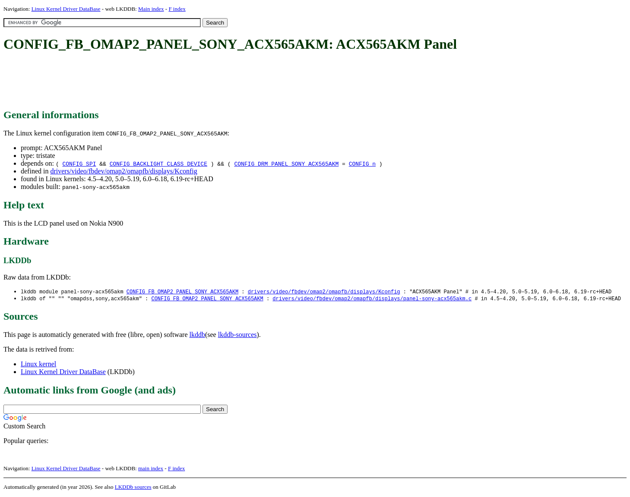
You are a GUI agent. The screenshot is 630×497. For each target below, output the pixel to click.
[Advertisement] (160, 81)
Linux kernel (38, 364)
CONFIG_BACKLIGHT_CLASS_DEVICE (158, 163)
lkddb (197, 335)
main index (150, 469)
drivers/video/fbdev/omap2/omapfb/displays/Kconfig (123, 171)
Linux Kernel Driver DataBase (66, 9)
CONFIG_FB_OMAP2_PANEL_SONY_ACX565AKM (182, 292)
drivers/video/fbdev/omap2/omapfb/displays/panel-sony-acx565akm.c (372, 299)
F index (176, 9)
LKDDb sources (133, 487)
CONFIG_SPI (79, 163)
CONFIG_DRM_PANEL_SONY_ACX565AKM (286, 163)
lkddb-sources (237, 335)
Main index (151, 9)
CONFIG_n (362, 163)
